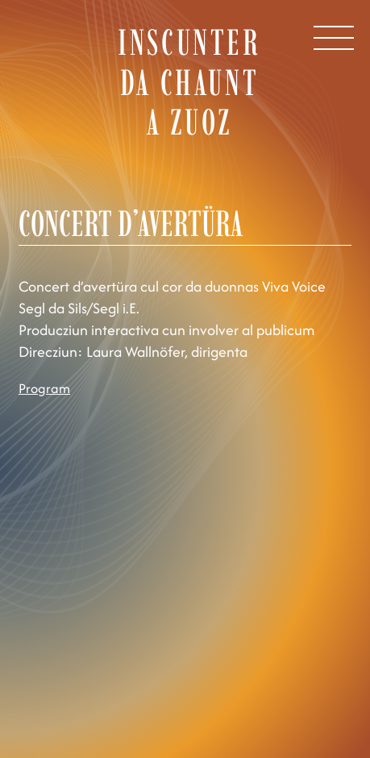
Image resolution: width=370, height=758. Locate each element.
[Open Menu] (334, 38)
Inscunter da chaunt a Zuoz (189, 81)
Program (44, 388)
